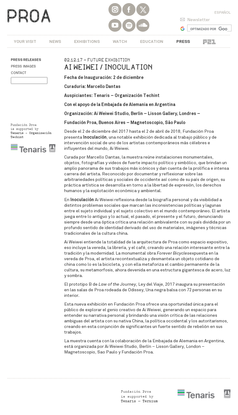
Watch (120, 41)
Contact (18, 73)
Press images (23, 66)
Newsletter (198, 19)
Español (222, 12)
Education (151, 41)
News (55, 41)
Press (183, 41)
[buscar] (208, 28)
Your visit (25, 41)
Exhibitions (87, 41)
